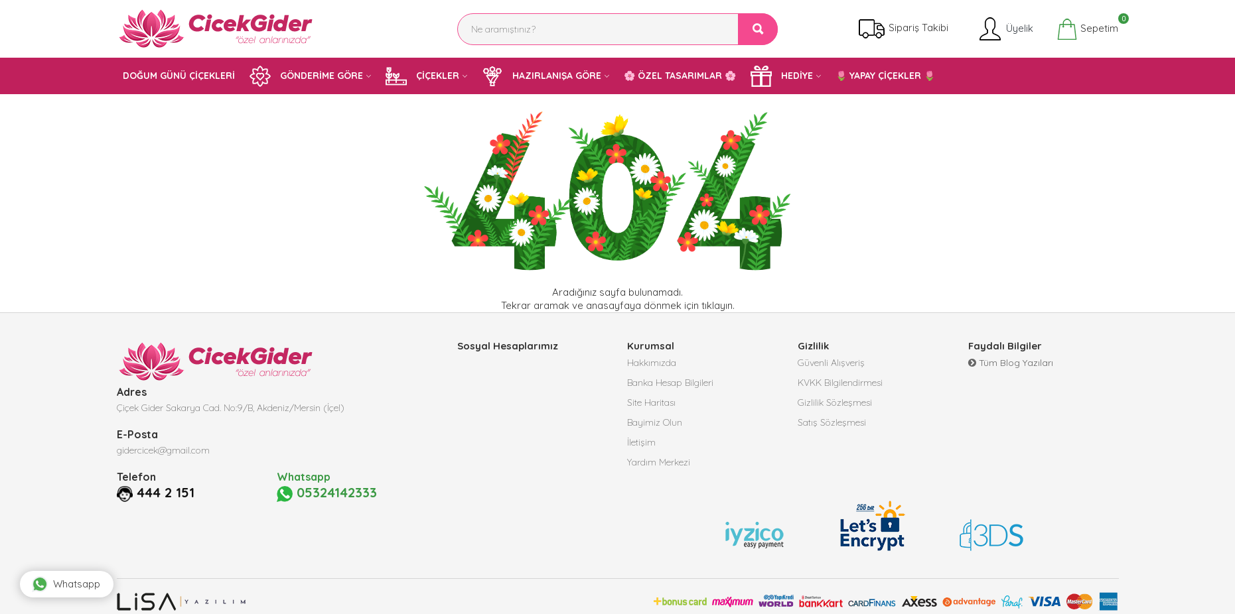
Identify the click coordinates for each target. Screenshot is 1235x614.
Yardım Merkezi (658, 462)
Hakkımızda (651, 363)
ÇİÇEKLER (422, 76)
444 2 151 (165, 493)
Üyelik (1005, 29)
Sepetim (1087, 29)
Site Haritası (651, 402)
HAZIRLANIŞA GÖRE (541, 76)
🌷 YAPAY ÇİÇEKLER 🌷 (885, 76)
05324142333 (327, 493)
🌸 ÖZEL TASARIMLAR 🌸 (680, 76)
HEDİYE (782, 76)
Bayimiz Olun (654, 422)
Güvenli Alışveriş (831, 363)
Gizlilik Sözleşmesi (835, 402)
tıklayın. (718, 305)
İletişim (641, 442)
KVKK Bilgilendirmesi (840, 383)
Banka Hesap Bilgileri (670, 383)
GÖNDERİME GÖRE (306, 76)
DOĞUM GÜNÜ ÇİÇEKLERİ (179, 76)
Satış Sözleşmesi (832, 422)
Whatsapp (66, 584)
